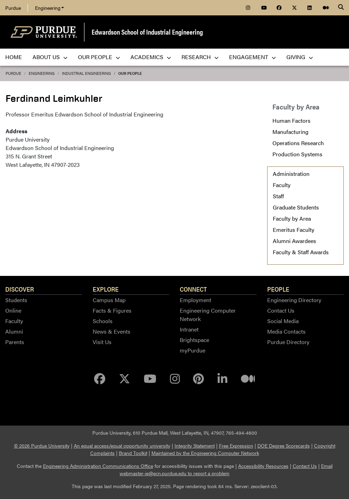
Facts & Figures (112, 310)
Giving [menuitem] (299, 57)
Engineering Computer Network (208, 314)
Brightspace (194, 340)
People (278, 288)
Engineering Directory (294, 300)
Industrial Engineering (86, 73)
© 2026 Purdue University (42, 445)
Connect (193, 288)
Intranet (189, 329)
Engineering (49, 7)
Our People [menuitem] (99, 57)
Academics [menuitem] (150, 57)
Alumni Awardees (294, 241)
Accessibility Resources (263, 465)
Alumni (14, 331)
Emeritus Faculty (293, 230)
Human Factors (291, 120)
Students (16, 300)
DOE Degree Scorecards (283, 445)
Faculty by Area (292, 218)
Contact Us (280, 310)
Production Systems (297, 154)
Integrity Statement (194, 445)
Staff (278, 196)
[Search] (341, 7)
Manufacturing (290, 132)
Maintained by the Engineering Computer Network (205, 452)
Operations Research (298, 143)
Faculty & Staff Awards (301, 252)
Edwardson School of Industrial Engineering (147, 32)
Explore (106, 288)
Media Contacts (286, 331)
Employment (195, 300)
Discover (19, 288)
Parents (14, 342)
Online (13, 310)
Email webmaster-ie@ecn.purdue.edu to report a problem (226, 469)
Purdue (13, 7)
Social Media (283, 321)
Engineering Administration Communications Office (98, 465)
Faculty (282, 185)
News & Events (111, 331)
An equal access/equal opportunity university (122, 445)
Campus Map (109, 300)
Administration (291, 174)
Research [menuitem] (200, 57)
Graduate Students (296, 207)
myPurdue (192, 350)
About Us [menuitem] (50, 57)
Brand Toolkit (133, 452)
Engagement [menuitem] (252, 57)
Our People (130, 73)
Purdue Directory (288, 342)
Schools (103, 321)
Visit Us (102, 342)
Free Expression (236, 445)
